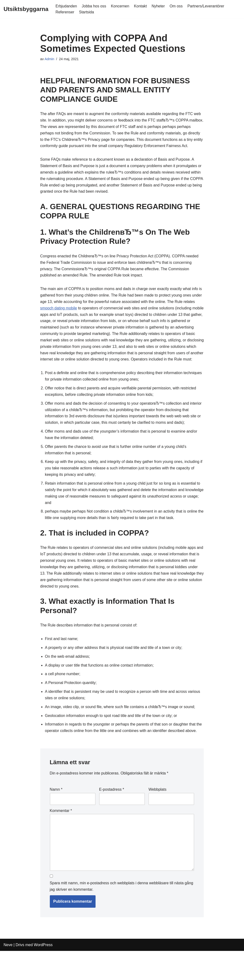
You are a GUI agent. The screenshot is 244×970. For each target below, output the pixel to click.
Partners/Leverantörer (206, 6)
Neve (8, 964)
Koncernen (120, 6)
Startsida (86, 12)
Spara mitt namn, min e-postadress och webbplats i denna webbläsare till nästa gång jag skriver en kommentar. (121, 905)
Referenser (65, 12)
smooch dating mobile (58, 316)
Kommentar (61, 829)
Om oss (176, 6)
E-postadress (111, 808)
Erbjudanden (66, 6)
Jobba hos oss (94, 6)
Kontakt (140, 6)
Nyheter (159, 6)
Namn (56, 808)
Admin (49, 59)
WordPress (43, 964)
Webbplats (157, 808)
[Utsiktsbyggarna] (26, 9)
